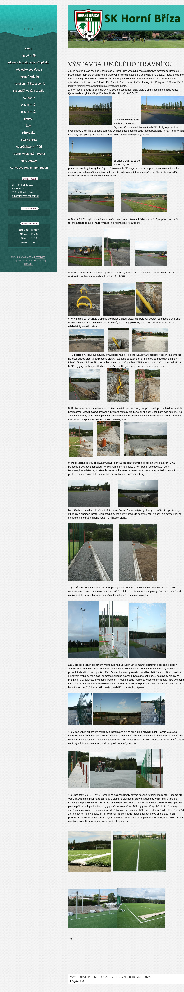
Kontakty (29, 97)
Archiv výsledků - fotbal (28, 153)
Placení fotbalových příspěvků (28, 62)
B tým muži (28, 111)
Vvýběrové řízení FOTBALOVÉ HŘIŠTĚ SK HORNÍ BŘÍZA (110, 977)
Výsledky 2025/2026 (28, 69)
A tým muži (28, 104)
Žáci (29, 125)
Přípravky (28, 132)
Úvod (28, 48)
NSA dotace (29, 160)
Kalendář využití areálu (28, 90)
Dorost (28, 118)
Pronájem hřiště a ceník (29, 83)
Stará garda (29, 139)
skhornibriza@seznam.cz (25, 196)
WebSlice (40, 257)
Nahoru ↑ (29, 264)
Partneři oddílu (29, 76)
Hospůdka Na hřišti (29, 146)
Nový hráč (29, 55)
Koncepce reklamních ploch (29, 167)
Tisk (14, 260)
